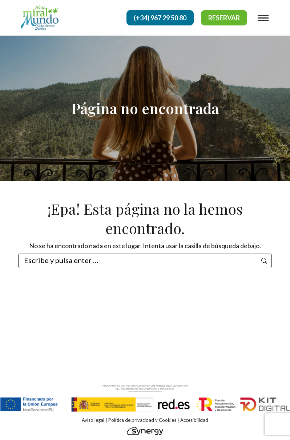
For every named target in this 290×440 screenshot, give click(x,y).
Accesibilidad (194, 420)
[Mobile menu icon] (263, 18)
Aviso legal (93, 420)
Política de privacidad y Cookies (142, 420)
